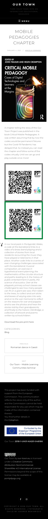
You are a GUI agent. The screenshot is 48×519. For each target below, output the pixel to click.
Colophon (13, 420)
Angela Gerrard (33, 50)
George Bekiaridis (29, 511)
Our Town (24, 4)
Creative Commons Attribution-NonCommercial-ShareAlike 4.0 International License (22, 465)
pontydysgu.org (12, 478)
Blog (6, 332)
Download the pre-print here (19, 322)
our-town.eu (24, 458)
